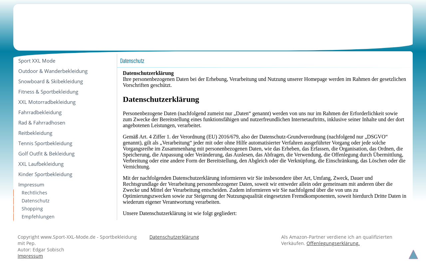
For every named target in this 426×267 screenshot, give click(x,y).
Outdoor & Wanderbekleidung (53, 71)
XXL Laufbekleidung (41, 163)
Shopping (32, 208)
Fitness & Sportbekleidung (48, 91)
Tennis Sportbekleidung (45, 143)
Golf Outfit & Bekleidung (46, 153)
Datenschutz (36, 200)
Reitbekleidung (35, 133)
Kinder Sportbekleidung (45, 174)
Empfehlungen (38, 216)
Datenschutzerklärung (174, 237)
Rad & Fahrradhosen (41, 122)
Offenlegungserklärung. (333, 243)
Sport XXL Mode (36, 60)
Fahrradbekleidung (40, 112)
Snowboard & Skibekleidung (50, 81)
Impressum (31, 184)
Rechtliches (34, 192)
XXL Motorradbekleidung (47, 102)
